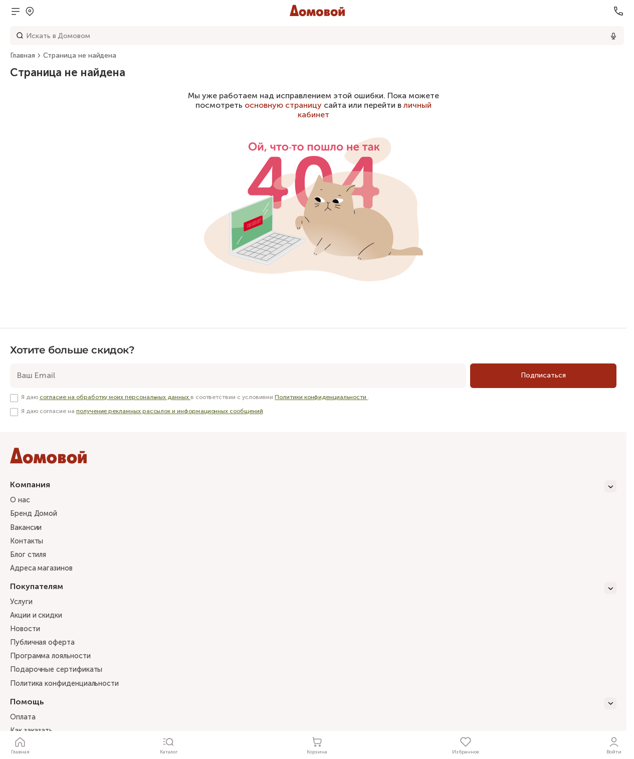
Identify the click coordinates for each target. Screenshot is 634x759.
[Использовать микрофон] (613, 36)
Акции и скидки (39, 619)
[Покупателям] (313, 591)
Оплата (24, 724)
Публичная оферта (45, 647)
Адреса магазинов (44, 571)
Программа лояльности (54, 661)
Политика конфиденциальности (70, 689)
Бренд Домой (35, 514)
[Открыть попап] (29, 11)
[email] (238, 375)
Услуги (22, 605)
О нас (21, 500)
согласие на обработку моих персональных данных (115, 397)
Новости (26, 633)
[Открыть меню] (15, 11)
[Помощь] (313, 710)
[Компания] (313, 486)
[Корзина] (317, 744)
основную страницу (283, 105)
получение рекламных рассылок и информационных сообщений (169, 411)
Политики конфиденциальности (321, 397)
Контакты (28, 542)
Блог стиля (30, 556)
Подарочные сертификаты (60, 675)
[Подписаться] (543, 375)
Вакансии (27, 528)
